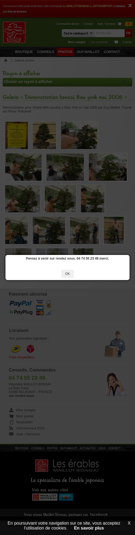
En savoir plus (89, 528)
